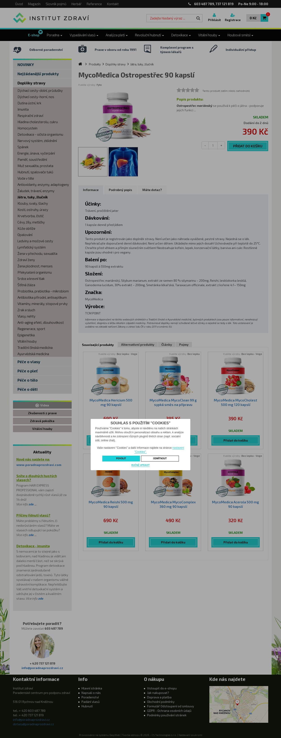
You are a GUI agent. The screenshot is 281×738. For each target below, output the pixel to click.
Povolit (121, 458)
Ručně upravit (140, 465)
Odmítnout (160, 458)
